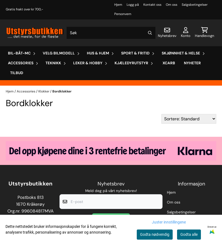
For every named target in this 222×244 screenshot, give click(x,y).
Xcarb (169, 63)
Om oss (171, 4)
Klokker (44, 91)
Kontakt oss (152, 4)
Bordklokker (62, 91)
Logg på (133, 4)
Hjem (118, 4)
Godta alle (189, 234)
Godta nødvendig (154, 234)
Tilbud (16, 73)
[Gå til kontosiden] (186, 33)
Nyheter (192, 63)
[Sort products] (188, 119)
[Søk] (111, 33)
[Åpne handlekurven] (204, 33)
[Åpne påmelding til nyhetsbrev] (167, 33)
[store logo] (35, 33)
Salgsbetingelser (194, 4)
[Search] (149, 33)
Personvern (122, 14)
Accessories (26, 91)
